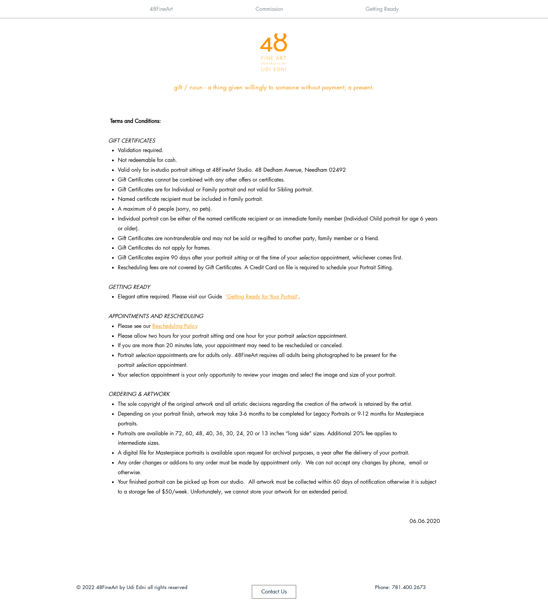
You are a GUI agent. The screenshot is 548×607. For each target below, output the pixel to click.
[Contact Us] (274, 592)
